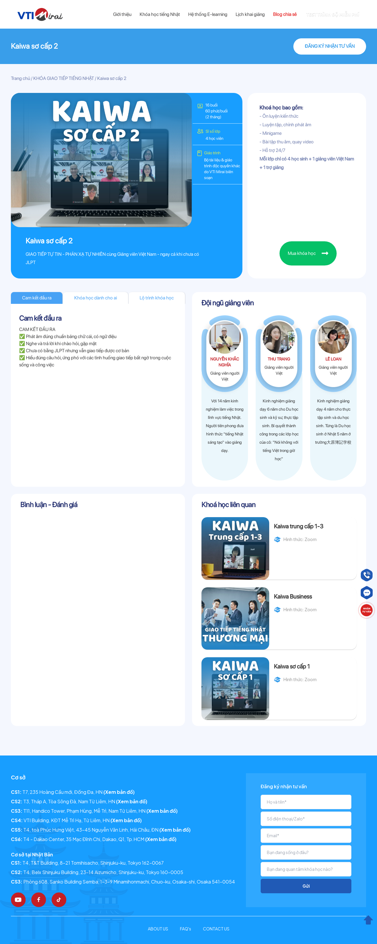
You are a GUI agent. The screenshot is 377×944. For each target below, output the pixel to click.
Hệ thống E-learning (207, 14)
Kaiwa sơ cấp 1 (292, 666)
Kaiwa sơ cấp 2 (34, 46)
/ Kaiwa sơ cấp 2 (110, 78)
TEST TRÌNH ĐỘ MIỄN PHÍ (332, 14)
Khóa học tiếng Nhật (160, 14)
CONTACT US (216, 928)
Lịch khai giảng (250, 14)
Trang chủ (20, 78)
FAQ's (185, 928)
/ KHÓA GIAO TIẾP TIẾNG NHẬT (62, 78)
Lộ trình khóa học (157, 298)
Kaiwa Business (293, 596)
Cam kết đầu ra (37, 298)
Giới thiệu (122, 14)
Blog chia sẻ (285, 14)
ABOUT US (158, 928)
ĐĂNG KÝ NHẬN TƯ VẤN (330, 46)
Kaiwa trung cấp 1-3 (298, 526)
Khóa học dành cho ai (95, 298)
